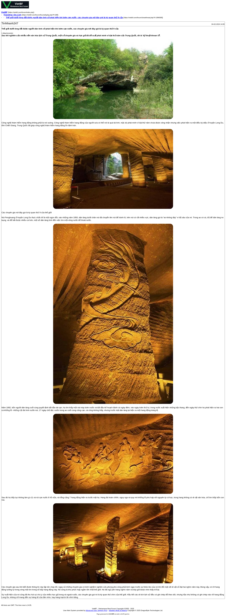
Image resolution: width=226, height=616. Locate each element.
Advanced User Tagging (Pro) (96, 610)
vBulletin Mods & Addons (118, 610)
